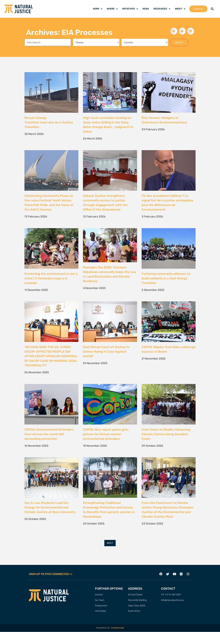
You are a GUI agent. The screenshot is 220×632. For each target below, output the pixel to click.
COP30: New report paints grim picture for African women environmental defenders (105, 434)
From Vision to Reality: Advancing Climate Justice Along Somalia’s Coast (166, 434)
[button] (212, 8)
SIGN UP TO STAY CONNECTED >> (50, 574)
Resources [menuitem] (162, 8)
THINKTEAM (117, 628)
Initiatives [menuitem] (130, 8)
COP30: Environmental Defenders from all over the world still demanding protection (49, 434)
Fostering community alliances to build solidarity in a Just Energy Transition (166, 278)
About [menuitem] (180, 8)
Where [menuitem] (112, 8)
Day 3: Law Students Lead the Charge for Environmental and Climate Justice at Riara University (49, 507)
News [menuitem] (146, 8)
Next (110, 543)
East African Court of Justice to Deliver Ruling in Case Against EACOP (106, 351)
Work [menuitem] (97, 8)
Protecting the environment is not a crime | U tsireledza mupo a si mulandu (50, 278)
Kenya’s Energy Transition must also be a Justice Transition (48, 122)
